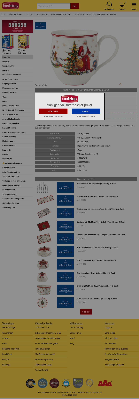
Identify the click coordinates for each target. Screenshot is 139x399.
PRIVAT (85, 136)
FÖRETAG (53, 136)
